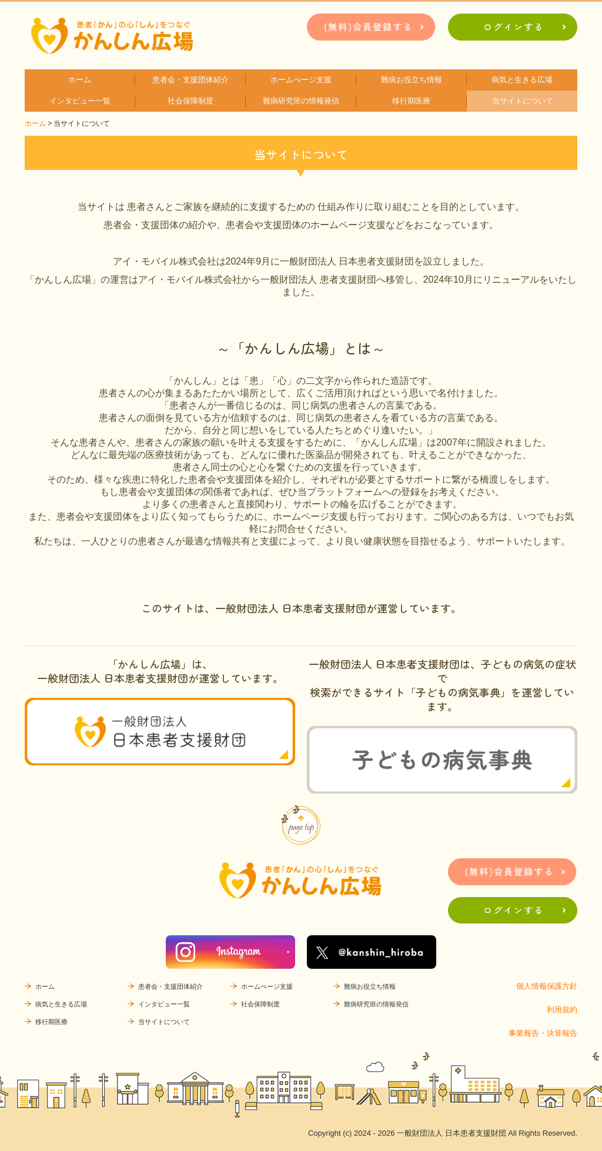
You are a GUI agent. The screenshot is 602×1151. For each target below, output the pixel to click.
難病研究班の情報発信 (301, 100)
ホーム (79, 79)
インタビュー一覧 (80, 100)
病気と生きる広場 (522, 79)
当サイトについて (522, 100)
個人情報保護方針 (546, 986)
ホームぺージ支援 (301, 79)
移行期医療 (411, 100)
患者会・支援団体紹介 (190, 79)
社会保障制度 (190, 100)
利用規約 (562, 1009)
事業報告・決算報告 (543, 1033)
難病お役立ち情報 (411, 79)
